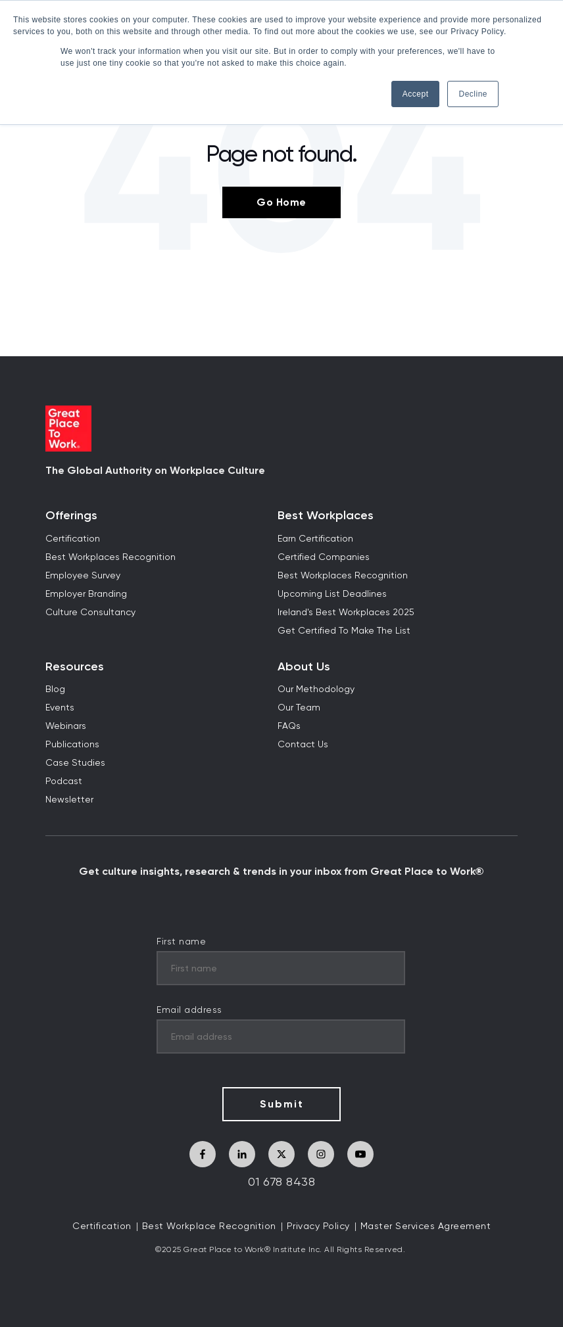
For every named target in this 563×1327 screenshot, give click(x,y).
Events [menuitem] (59, 707)
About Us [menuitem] (304, 667)
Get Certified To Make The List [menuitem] (344, 631)
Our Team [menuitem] (299, 707)
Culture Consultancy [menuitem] (90, 612)
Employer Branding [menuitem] (86, 594)
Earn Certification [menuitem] (315, 539)
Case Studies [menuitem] (75, 763)
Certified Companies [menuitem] (324, 557)
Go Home (281, 202)
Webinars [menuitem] (65, 726)
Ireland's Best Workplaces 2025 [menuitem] (346, 612)
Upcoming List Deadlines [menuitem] (332, 594)
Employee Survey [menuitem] (82, 575)
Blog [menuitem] (55, 689)
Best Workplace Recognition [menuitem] (209, 1226)
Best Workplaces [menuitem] (326, 516)
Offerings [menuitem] (71, 516)
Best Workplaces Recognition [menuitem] (110, 557)
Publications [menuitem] (72, 744)
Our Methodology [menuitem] (316, 689)
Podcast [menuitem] (63, 781)
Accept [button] (416, 94)
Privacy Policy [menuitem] (318, 1226)
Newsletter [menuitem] (69, 799)
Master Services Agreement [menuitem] (425, 1226)
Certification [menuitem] (72, 539)
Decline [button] (472, 94)
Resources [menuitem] (74, 667)
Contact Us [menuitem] (303, 744)
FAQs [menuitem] (289, 726)
